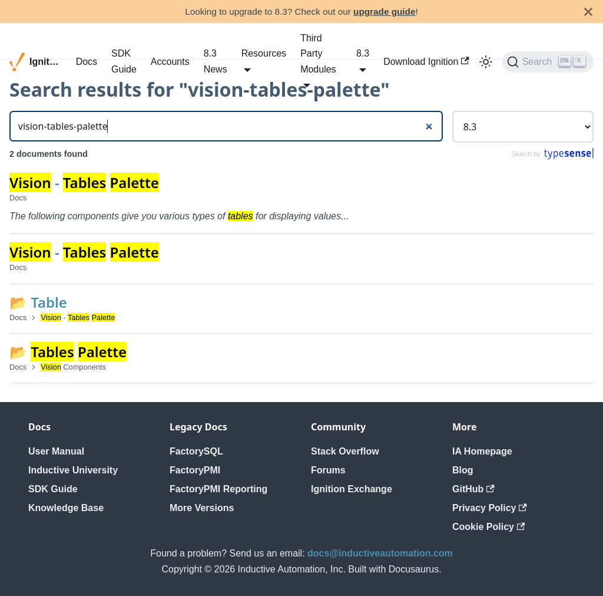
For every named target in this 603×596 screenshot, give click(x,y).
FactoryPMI (195, 470)
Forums (328, 470)
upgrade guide (384, 11)
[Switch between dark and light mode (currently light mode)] (485, 61)
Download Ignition (426, 62)
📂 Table (38, 302)
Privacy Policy (489, 508)
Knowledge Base (66, 508)
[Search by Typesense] (552, 157)
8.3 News (215, 61)
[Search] (548, 62)
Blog (462, 470)
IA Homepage (482, 451)
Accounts (170, 62)
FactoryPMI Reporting (218, 489)
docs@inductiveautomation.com (380, 553)
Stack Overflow (345, 451)
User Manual (56, 451)
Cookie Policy (488, 527)
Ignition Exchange (351, 489)
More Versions (202, 508)
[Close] (588, 11)
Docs (86, 62)
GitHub (473, 489)
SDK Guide (124, 61)
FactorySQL (196, 451)
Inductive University (73, 470)
